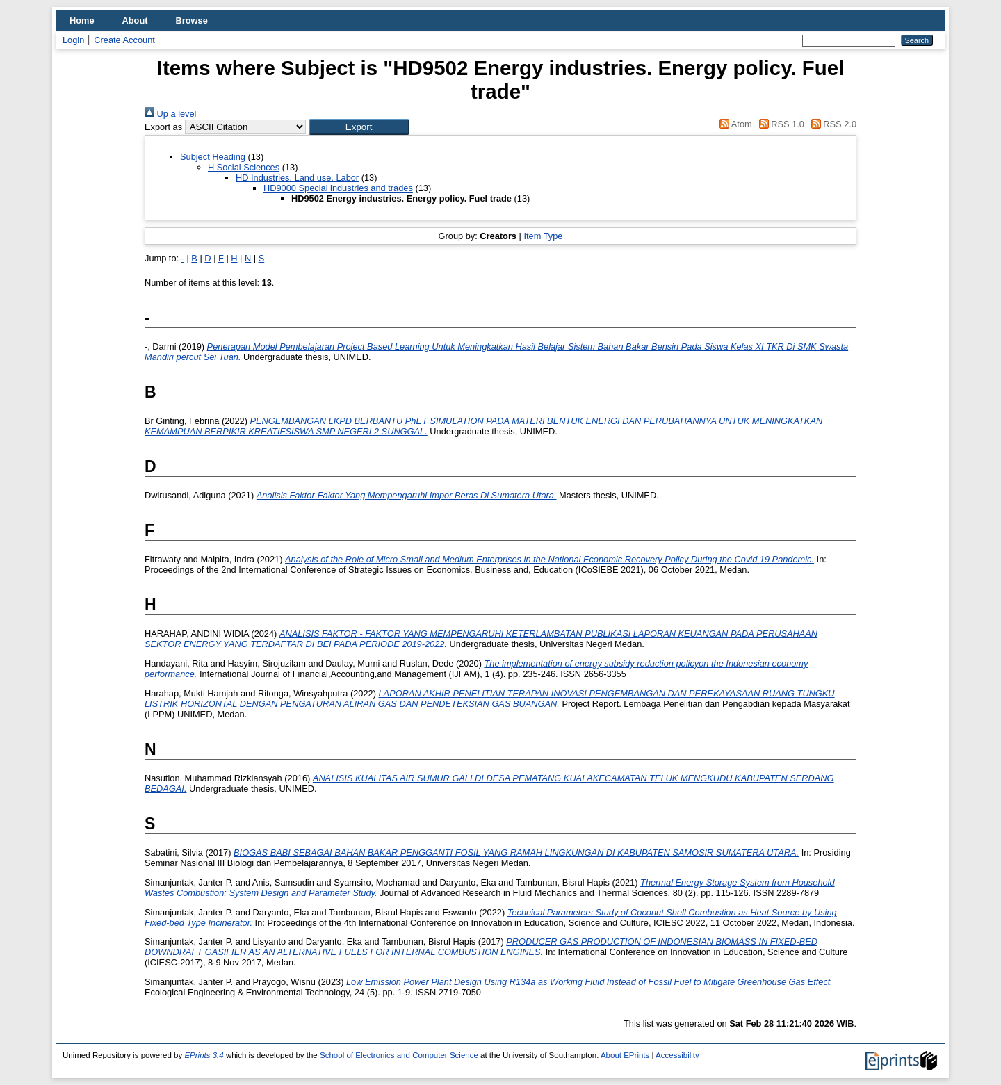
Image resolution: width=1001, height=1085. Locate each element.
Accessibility (677, 1055)
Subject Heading (212, 157)
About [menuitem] (135, 20)
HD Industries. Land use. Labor (297, 177)
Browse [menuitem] (192, 20)
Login (73, 40)
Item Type (542, 236)
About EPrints (625, 1055)
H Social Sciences (243, 167)
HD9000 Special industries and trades (338, 188)
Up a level (170, 113)
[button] (359, 127)
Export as (163, 127)
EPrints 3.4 (203, 1055)
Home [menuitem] (82, 20)
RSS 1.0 (779, 124)
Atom (733, 124)
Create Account (124, 40)
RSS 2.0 (831, 124)
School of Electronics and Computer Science (399, 1055)
